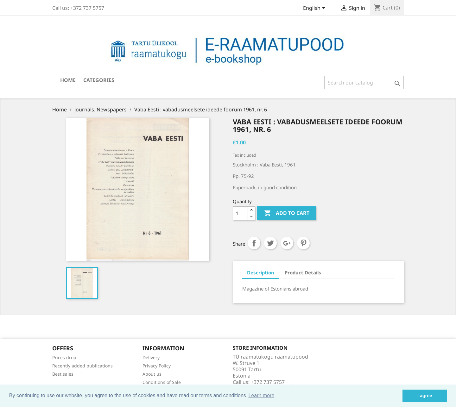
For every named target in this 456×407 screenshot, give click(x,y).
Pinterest (303, 243)
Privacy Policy (156, 366)
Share (254, 243)
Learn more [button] (261, 395)
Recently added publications (82, 366)
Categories (98, 80)
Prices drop (64, 357)
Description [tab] (260, 272)
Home (68, 80)
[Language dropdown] (315, 8)
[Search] (364, 82)
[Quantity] (240, 213)
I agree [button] (424, 395)
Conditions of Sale (161, 382)
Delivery (151, 357)
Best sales (62, 374)
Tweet (270, 243)
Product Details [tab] (303, 272)
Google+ (287, 243)
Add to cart (286, 213)
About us (152, 374)
